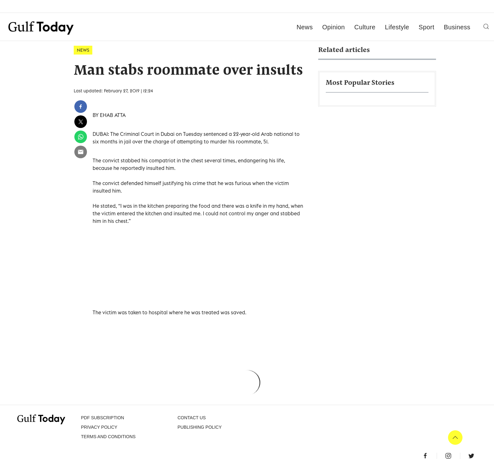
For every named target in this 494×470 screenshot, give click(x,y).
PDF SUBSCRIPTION (102, 417)
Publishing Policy (199, 427)
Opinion (333, 27)
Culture (365, 27)
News (304, 27)
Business (457, 27)
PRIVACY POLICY (99, 427)
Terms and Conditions (108, 436)
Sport (426, 27)
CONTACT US (191, 417)
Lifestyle (397, 27)
